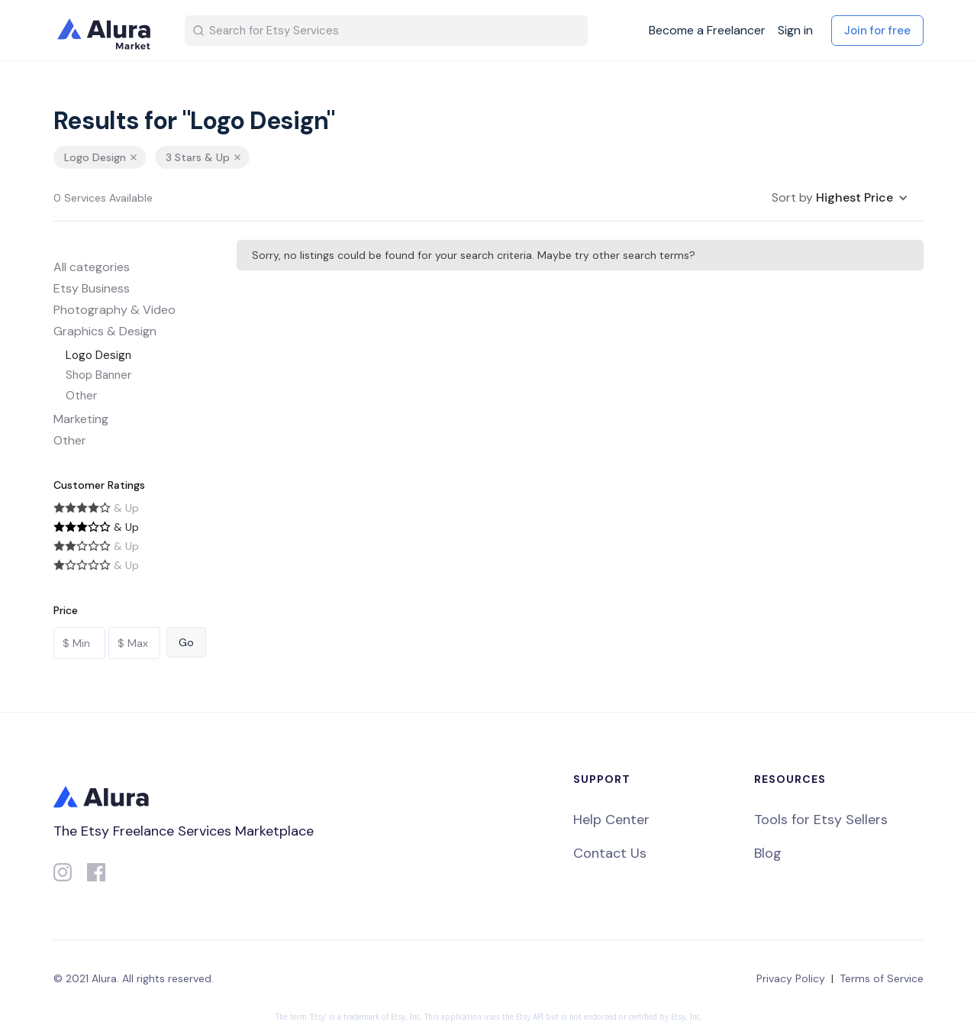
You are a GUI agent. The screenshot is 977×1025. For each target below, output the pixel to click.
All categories (91, 267)
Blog (768, 853)
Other (81, 395)
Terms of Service (882, 978)
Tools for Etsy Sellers (821, 819)
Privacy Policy (790, 978)
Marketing (80, 419)
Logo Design (98, 355)
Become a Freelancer (707, 30)
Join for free (877, 30)
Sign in (795, 30)
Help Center (611, 819)
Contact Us (609, 853)
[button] (840, 198)
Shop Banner (98, 375)
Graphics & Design (104, 331)
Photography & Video (114, 310)
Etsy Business (91, 288)
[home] (106, 30)
